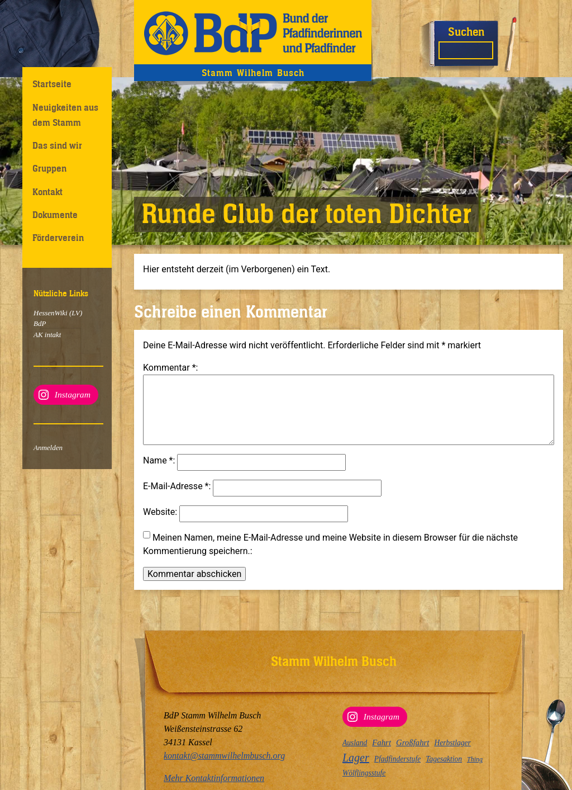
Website (159, 525)
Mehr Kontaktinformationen (214, 778)
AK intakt (47, 334)
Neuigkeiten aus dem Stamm (65, 115)
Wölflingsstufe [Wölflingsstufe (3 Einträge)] (363, 773)
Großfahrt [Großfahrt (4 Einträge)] (412, 742)
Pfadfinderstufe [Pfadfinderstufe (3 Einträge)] (397, 759)
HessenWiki (51, 313)
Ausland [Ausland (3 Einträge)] (354, 743)
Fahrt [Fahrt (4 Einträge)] (381, 742)
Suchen (466, 32)
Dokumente (55, 214)
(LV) (75, 313)
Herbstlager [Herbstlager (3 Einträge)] (452, 743)
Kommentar (169, 367)
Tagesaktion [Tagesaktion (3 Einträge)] (444, 759)
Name (158, 474)
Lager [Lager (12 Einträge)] (355, 757)
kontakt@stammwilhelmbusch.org (224, 755)
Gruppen (49, 168)
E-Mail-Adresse (175, 499)
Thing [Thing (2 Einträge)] (475, 759)
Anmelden (48, 447)
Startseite (52, 83)
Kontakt (47, 191)
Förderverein (58, 237)
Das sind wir (57, 145)
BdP (40, 323)
